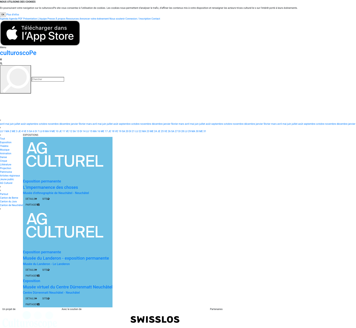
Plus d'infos (12, 14)
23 (145, 131)
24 (153, 131)
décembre (65, 123)
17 (104, 131)
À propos (60, 18)
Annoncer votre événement (94, 18)
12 (68, 131)
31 (202, 131)
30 (194, 131)
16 (96, 131)
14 (82, 131)
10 (54, 131)
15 (88, 131)
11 (61, 131)
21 (131, 131)
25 (160, 131)
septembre (32, 123)
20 (124, 131)
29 (187, 131)
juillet (17, 123)
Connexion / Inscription (138, 18)
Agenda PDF (16, 18)
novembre (53, 123)
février (82, 123)
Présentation (30, 18)
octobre (43, 123)
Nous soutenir (117, 18)
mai (7, 123)
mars (89, 123)
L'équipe (42, 18)
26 (167, 131)
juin (12, 123)
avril (2, 123)
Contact (155, 18)
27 (174, 131)
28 (181, 131)
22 (138, 131)
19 (117, 131)
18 (111, 131)
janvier (75, 123)
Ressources (72, 18)
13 (75, 131)
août (23, 123)
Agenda (4, 18)
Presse (51, 18)
